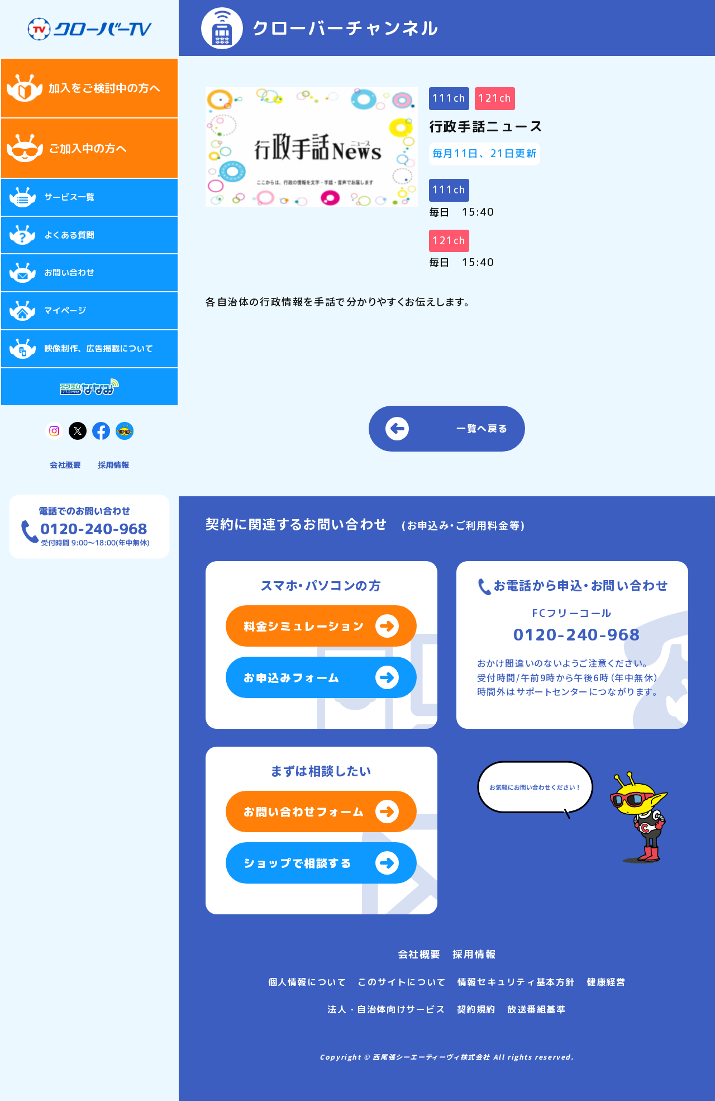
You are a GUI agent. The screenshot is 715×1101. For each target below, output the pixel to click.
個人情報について (307, 982)
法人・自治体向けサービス (386, 1009)
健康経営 (606, 982)
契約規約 (476, 1009)
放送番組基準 (536, 1009)
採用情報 (113, 464)
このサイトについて (402, 982)
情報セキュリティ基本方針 (516, 982)
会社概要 (65, 464)
